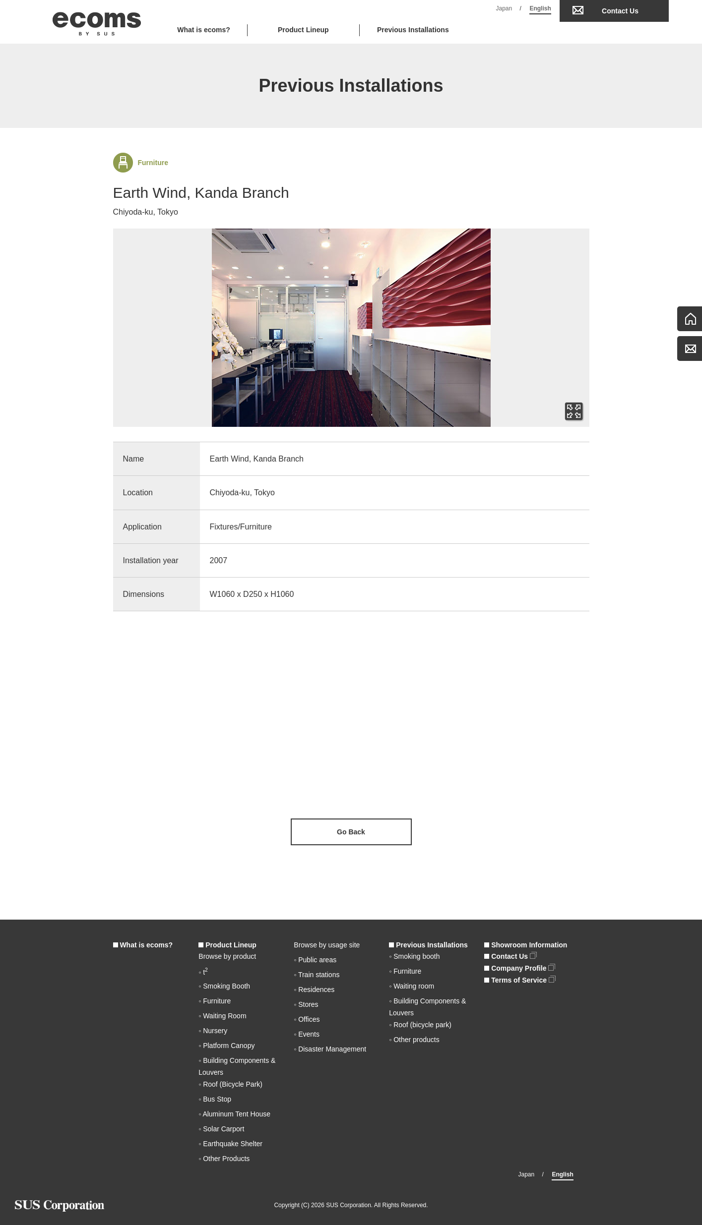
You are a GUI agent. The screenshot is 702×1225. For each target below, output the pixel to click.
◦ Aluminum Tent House (234, 1114)
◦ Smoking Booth (224, 986)
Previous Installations (413, 30)
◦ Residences (314, 989)
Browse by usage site (327, 945)
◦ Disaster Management (330, 1049)
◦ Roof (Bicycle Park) (230, 1084)
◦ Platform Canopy (226, 1046)
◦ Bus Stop (214, 1099)
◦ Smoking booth (414, 956)
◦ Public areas (315, 960)
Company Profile (519, 968)
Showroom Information (525, 945)
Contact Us (620, 11)
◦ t (203, 972)
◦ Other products (414, 1040)
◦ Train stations (316, 975)
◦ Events (306, 1034)
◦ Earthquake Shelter (230, 1144)
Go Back (351, 832)
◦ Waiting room (411, 986)
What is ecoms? (203, 30)
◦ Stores (306, 1004)
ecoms (97, 22)
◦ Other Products (224, 1159)
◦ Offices (306, 1019)
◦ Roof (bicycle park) (420, 1025)
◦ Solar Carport (221, 1129)
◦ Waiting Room (222, 1016)
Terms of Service (520, 980)
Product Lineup (227, 945)
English (540, 8)
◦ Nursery (212, 1031)
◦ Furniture (214, 1001)
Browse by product (227, 956)
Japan (504, 8)
